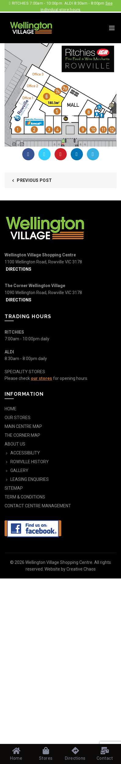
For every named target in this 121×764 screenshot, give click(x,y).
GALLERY (19, 470)
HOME (10, 408)
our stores (41, 378)
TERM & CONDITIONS (25, 497)
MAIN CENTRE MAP (23, 426)
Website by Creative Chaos (70, 569)
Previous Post (34, 180)
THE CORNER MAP (22, 435)
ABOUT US (15, 444)
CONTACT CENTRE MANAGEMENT (38, 505)
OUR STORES (17, 417)
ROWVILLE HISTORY (29, 461)
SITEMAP (14, 488)
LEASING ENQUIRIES (29, 479)
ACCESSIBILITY (25, 452)
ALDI (9, 351)
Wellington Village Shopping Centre (58, 562)
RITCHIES (14, 332)
